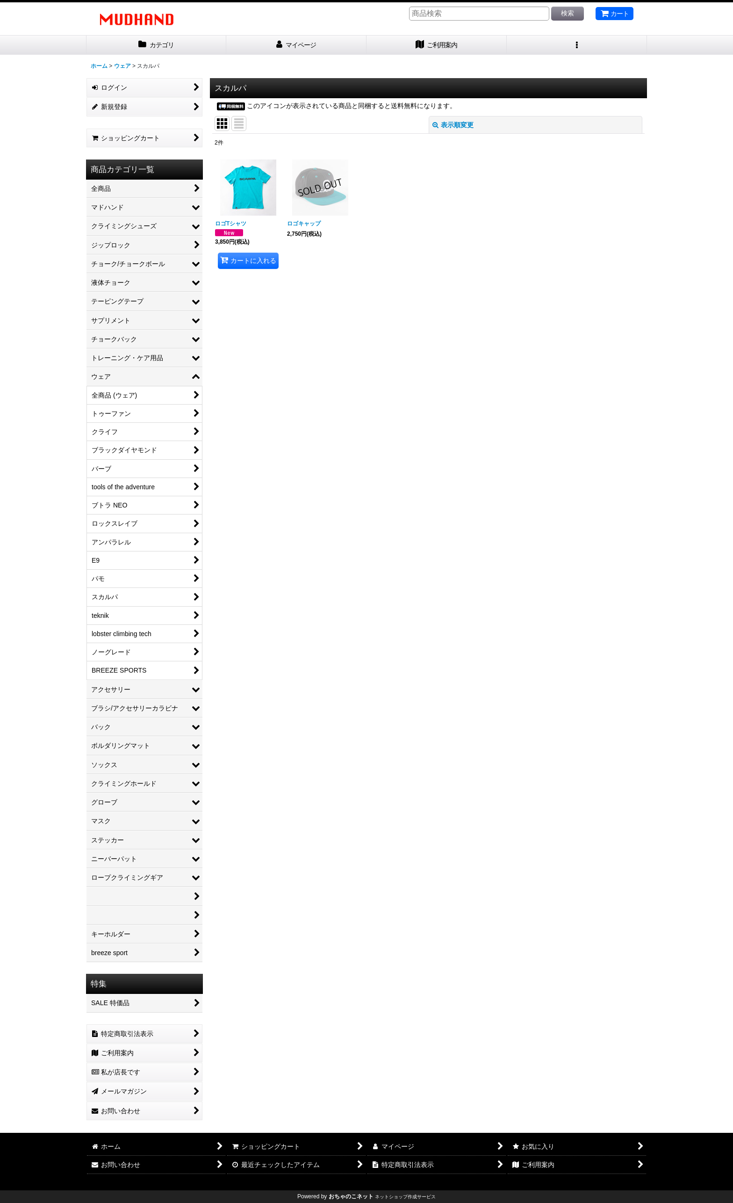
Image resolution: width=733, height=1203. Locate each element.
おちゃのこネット (351, 1196)
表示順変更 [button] (453, 125)
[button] (577, 45)
